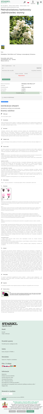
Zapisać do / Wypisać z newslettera (9, 359)
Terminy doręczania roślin (7, 377)
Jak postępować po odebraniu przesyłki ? (10, 382)
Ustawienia (12, 411)
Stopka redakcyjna (6, 333)
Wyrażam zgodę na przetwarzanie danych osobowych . (13, 397)
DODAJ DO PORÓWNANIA (9, 97)
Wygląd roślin (5, 385)
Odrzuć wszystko (21, 411)
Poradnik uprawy (20, 93)
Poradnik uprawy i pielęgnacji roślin (9, 343)
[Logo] (5, 2)
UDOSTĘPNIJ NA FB (4, 101)
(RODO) (22, 397)
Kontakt (3, 332)
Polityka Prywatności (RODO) (8, 375)
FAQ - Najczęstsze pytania (7, 380)
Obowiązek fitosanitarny (7, 379)
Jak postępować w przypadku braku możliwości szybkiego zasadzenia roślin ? (18, 384)
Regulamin (4, 374)
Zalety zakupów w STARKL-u (8, 351)
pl (28, 2)
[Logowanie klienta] (33, 2)
